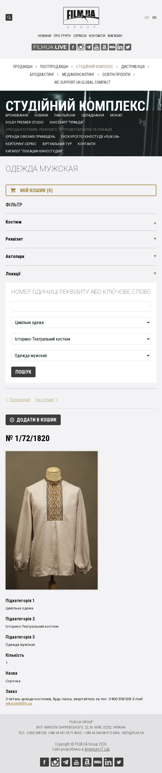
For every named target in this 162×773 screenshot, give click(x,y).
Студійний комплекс (94, 66)
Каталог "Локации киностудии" (34, 151)
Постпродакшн (54, 66)
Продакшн (22, 66)
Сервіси (79, 36)
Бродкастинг (42, 74)
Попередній (20, 399)
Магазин (115, 36)
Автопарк (15, 256)
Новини (44, 36)
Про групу (62, 36)
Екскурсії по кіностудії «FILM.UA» (90, 137)
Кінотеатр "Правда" (67, 122)
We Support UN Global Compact (82, 82)
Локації (13, 273)
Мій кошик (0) (36, 190)
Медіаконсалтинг (78, 74)
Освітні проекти (116, 74)
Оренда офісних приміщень (30, 137)
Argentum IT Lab (97, 749)
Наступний (45, 399)
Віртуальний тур (57, 144)
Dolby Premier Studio (25, 122)
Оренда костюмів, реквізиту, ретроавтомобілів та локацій (59, 130)
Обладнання (92, 115)
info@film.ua (133, 733)
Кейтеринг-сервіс (21, 144)
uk (147, 17)
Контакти (97, 36)
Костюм (14, 222)
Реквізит (14, 239)
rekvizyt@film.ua (19, 703)
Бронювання (17, 115)
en (154, 17)
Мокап (116, 115)
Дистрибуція (133, 66)
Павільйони (64, 115)
